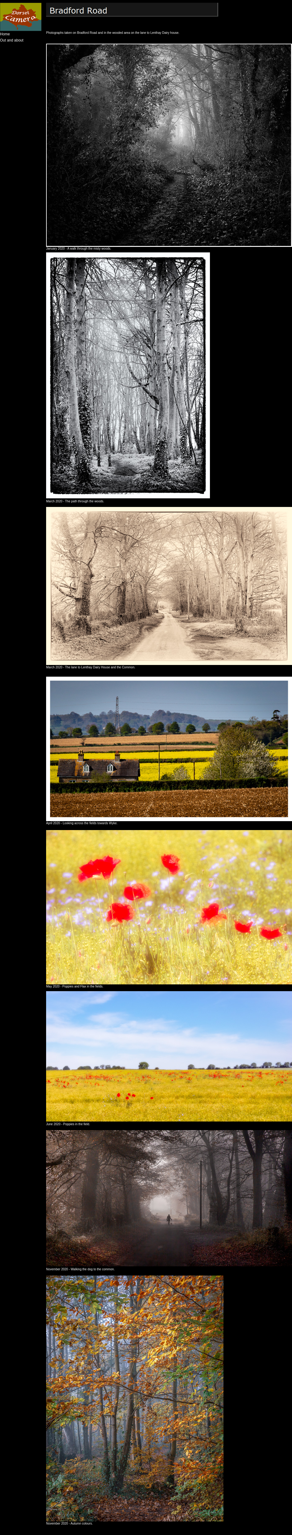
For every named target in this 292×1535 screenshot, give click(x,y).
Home (5, 34)
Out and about (11, 40)
